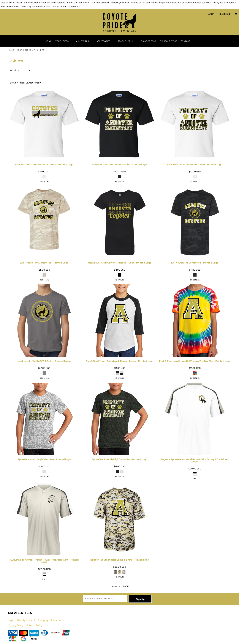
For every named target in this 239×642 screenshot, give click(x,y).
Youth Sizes (24, 50)
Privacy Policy (15, 625)
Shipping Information (50, 620)
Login (211, 13)
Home (11, 50)
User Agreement (26, 620)
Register (224, 13)
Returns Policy (34, 625)
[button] (235, 13)
